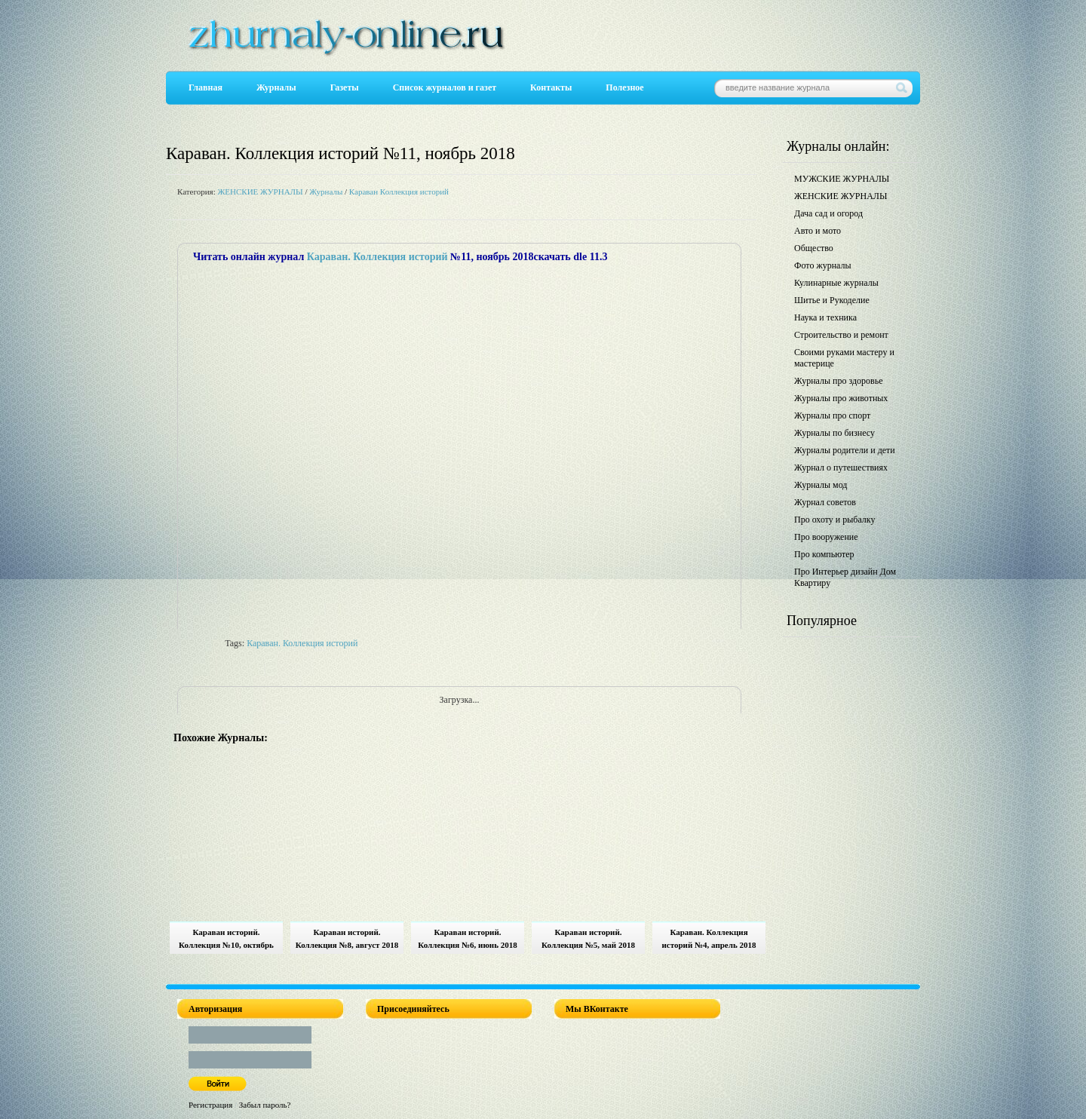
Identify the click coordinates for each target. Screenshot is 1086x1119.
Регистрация (210, 1104)
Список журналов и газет (444, 87)
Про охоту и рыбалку (835, 519)
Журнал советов (825, 502)
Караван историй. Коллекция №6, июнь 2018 (467, 938)
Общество (813, 248)
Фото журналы (822, 265)
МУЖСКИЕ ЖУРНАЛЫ (841, 178)
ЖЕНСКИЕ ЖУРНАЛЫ (259, 191)
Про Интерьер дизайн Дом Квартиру (845, 577)
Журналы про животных (841, 398)
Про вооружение (826, 537)
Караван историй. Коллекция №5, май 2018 (588, 938)
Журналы (276, 87)
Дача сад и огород (828, 213)
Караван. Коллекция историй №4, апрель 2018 (708, 938)
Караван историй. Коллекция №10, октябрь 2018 (226, 940)
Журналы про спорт (832, 415)
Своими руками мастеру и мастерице (844, 358)
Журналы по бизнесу (834, 433)
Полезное (624, 87)
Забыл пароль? (265, 1104)
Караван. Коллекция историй (377, 256)
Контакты (551, 87)
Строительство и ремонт (841, 335)
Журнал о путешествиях (841, 467)
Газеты (344, 87)
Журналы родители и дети (844, 450)
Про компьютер (824, 554)
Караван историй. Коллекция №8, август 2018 (347, 938)
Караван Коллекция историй (399, 191)
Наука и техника (825, 317)
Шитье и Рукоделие (832, 300)
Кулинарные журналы (836, 282)
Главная (205, 87)
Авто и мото (817, 230)
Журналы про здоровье (838, 381)
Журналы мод (820, 485)
